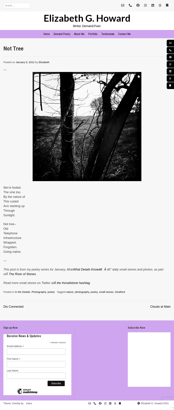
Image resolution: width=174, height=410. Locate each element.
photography (82, 291)
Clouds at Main (160, 306)
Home (46, 34)
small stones (106, 291)
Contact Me (124, 34)
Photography (39, 291)
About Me (79, 34)
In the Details (22, 291)
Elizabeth (44, 62)
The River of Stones (22, 274)
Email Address (15, 346)
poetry (51, 291)
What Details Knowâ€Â (90, 269)
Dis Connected (13, 306)
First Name (14, 359)
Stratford (120, 291)
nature (69, 291)
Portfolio (93, 34)
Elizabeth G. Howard (87, 18)
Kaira (29, 403)
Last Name (12, 370)
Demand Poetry (62, 34)
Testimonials (108, 34)
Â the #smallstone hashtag (72, 283)
